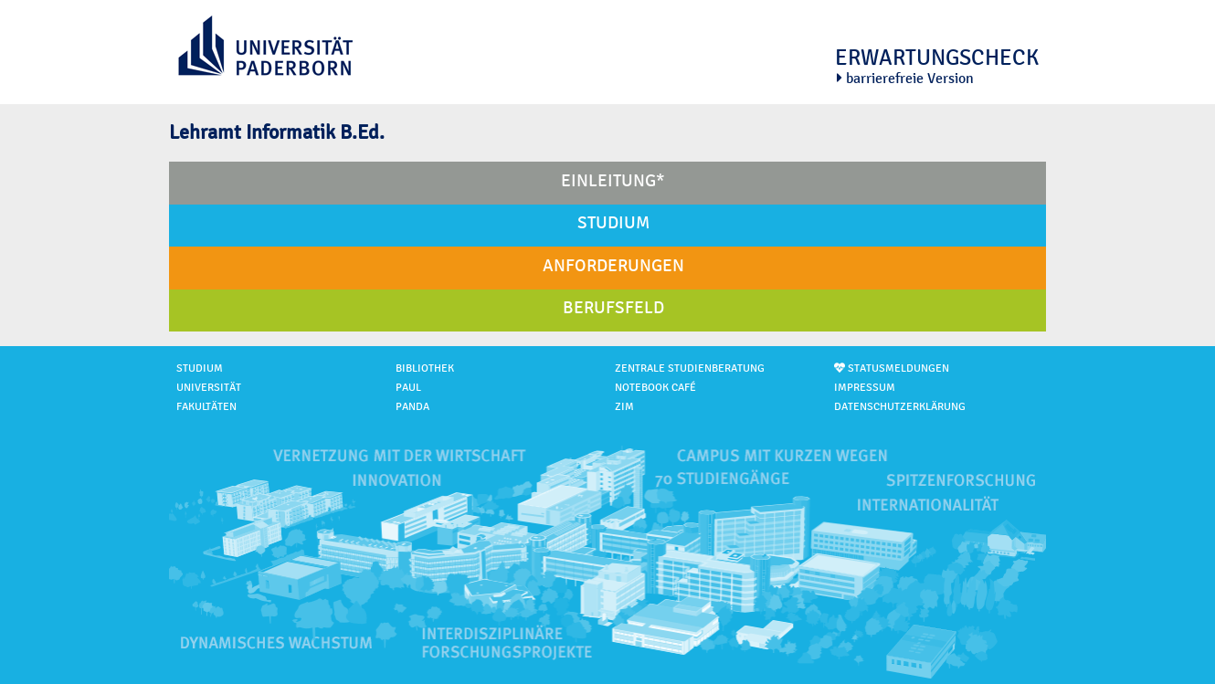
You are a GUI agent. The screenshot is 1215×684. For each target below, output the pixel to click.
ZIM (624, 407)
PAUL (408, 388)
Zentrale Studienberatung (690, 368)
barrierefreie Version (905, 78)
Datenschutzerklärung (900, 407)
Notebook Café (655, 388)
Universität (208, 388)
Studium (199, 368)
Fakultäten (206, 407)
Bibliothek (425, 368)
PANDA (412, 407)
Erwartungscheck (937, 57)
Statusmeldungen (891, 368)
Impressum (864, 388)
